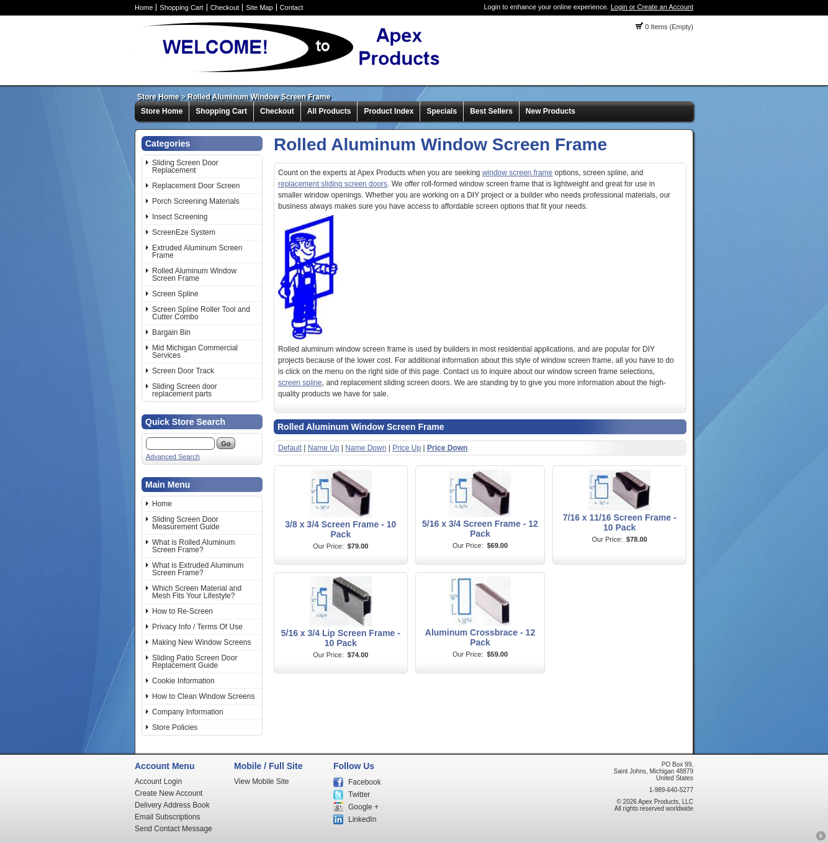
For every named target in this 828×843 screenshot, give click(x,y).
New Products (550, 111)
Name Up (324, 448)
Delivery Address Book (172, 805)
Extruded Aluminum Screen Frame (197, 252)
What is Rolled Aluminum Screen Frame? (193, 546)
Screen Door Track (183, 371)
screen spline (300, 382)
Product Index (388, 111)
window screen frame (517, 172)
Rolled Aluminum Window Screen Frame (258, 97)
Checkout (224, 7)
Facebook (364, 782)
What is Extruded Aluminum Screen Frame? (197, 569)
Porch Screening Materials (196, 201)
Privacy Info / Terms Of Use (197, 626)
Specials (441, 111)
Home (144, 7)
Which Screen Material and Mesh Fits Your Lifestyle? (196, 592)
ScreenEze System (183, 232)
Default (290, 448)
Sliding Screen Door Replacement (185, 166)
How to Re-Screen (182, 611)
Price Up (406, 448)
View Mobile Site (261, 781)
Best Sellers (491, 111)
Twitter (359, 794)
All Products (329, 111)
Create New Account (168, 793)
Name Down (365, 448)
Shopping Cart (181, 7)
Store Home (158, 97)
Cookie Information (183, 681)
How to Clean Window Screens (203, 696)
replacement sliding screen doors (332, 184)
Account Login (158, 781)
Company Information (187, 712)
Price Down (447, 448)
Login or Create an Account (652, 7)
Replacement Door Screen (196, 185)
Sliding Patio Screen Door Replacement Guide (194, 662)
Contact (292, 7)
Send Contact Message (173, 828)
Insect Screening (179, 216)
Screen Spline (175, 293)
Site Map (259, 7)
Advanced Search (173, 456)
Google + (363, 807)
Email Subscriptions (167, 817)
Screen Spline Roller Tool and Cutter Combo (201, 313)
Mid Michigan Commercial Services (195, 352)
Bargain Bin (171, 332)
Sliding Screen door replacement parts (184, 390)
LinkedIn (362, 819)
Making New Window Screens (201, 642)
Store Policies (174, 727)
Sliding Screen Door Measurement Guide (186, 523)
